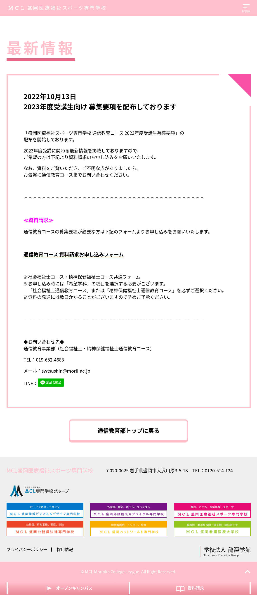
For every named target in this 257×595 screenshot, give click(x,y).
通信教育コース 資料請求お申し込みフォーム (74, 254)
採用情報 (65, 549)
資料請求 (189, 588)
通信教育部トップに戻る (128, 430)
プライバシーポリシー (27, 549)
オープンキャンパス (68, 588)
